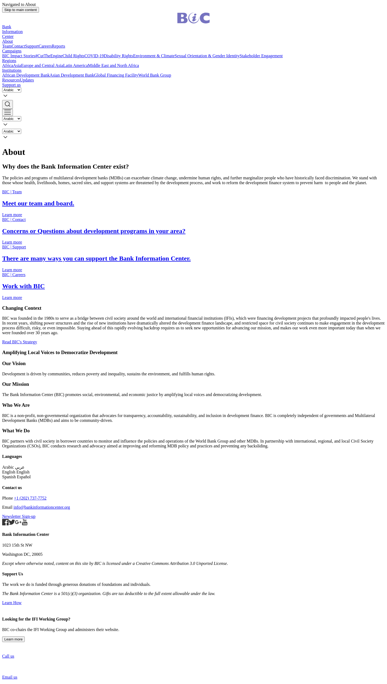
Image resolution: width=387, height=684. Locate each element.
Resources (11, 80)
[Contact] (193, 231)
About (7, 41)
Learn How (12, 602)
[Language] (11, 89)
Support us (11, 85)
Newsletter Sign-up (18, 516)
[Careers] (193, 286)
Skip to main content (20, 10)
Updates (27, 80)
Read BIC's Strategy (19, 342)
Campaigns (12, 51)
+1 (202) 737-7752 (30, 498)
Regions (9, 60)
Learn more (13, 639)
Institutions (12, 70)
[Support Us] (193, 258)
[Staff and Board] (193, 203)
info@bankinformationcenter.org (41, 507)
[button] (193, 104)
